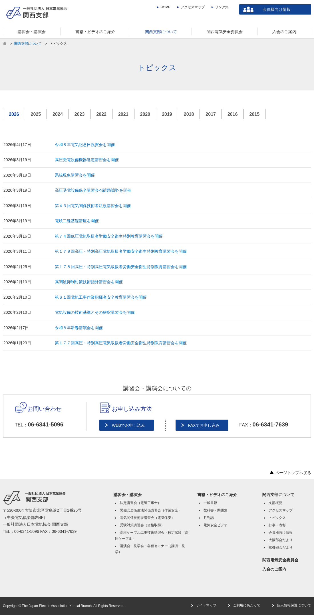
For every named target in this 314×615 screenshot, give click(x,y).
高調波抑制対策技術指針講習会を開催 (89, 282)
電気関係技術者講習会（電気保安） (147, 518)
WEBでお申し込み (128, 425)
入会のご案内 (274, 569)
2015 (254, 114)
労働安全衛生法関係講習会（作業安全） (151, 510)
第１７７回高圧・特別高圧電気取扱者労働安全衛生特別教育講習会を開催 (121, 343)
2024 (58, 114)
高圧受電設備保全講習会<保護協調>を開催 (93, 190)
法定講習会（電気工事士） (140, 503)
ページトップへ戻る (290, 472)
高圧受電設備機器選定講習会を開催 (87, 159)
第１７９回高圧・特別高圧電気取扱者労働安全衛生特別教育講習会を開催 (121, 251)
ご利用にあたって (246, 605)
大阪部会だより (281, 540)
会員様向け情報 (277, 9)
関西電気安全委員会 (280, 560)
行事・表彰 (277, 525)
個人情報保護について (294, 605)
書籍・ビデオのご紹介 (217, 494)
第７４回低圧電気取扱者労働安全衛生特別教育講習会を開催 (109, 236)
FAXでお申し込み (204, 425)
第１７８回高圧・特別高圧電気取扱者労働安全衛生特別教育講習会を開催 (121, 266)
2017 (211, 114)
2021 (123, 114)
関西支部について (28, 43)
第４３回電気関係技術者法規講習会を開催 (93, 205)
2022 (101, 114)
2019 (167, 114)
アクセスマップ (193, 7)
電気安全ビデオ (216, 525)
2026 (14, 114)
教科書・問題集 (216, 510)
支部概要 (275, 503)
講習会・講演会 (128, 494)
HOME (165, 7)
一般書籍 (210, 503)
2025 (36, 114)
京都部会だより (281, 547)
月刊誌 (209, 518)
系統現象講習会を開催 (75, 175)
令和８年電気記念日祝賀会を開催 (85, 144)
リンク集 (222, 7)
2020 (145, 114)
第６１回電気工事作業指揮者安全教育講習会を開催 (101, 297)
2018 (189, 114)
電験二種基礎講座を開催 (77, 221)
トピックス (277, 518)
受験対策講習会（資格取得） (142, 525)
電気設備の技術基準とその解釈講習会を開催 (95, 312)
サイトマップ (206, 605)
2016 (233, 114)
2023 (80, 114)
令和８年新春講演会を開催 (79, 327)
